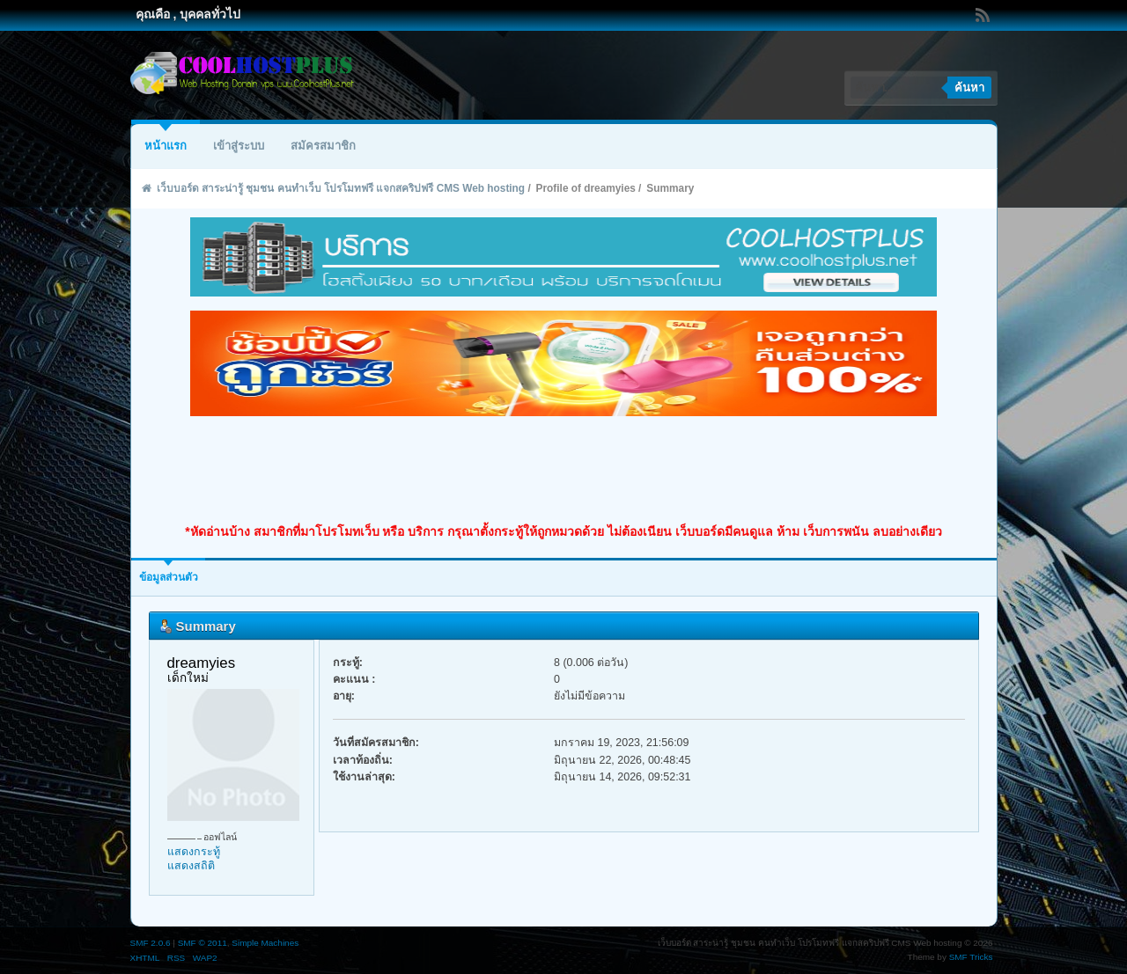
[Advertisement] (563, 469)
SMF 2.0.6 (150, 943)
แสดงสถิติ (191, 866)
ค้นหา (969, 87)
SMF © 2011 (202, 943)
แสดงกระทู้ (193, 852)
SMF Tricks (971, 957)
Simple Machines (265, 943)
